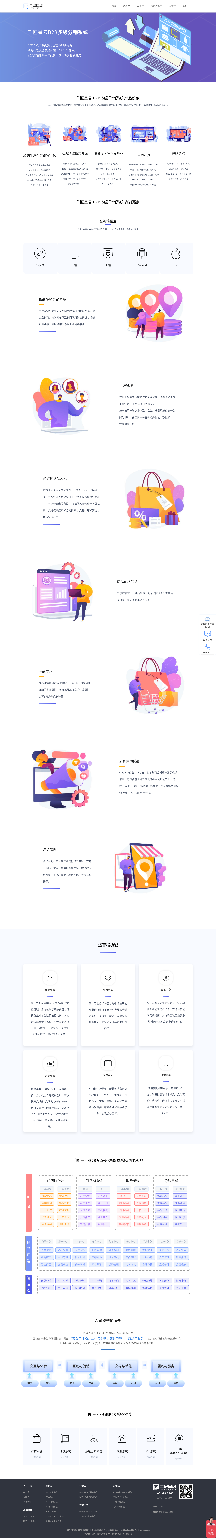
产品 (126, 6)
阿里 (33, 1516)
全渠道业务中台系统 (88, 1511)
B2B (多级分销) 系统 (88, 1497)
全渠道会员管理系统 (55, 1521)
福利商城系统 (119, 1506)
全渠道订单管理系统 (55, 1516)
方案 (140, 6)
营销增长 (156, 6)
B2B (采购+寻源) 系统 (122, 1492)
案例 (185, 6)
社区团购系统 (52, 1502)
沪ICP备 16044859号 (95, 1530)
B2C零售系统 (51, 1492)
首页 (114, 6)
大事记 (26, 1497)
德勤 (33, 1521)
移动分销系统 (52, 1506)
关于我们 (27, 1492)
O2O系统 (50, 1497)
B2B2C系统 (51, 1511)
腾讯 (25, 1521)
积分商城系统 (119, 1502)
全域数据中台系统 (87, 1516)
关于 (172, 6)
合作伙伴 (27, 1502)
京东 (25, 1516)
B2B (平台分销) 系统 (88, 1492)
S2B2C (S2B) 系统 (121, 1497)
